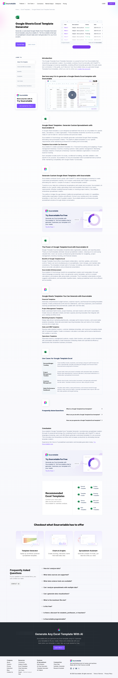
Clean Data (57, 664)
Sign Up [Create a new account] (111, 3)
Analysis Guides (22, 664)
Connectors (40, 3)
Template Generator (42, 668)
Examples (19, 76)
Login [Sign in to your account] (103, 3)
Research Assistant (59, 668)
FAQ (19, 674)
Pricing (65, 3)
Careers (9, 664)
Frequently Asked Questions (24, 85)
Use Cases (31, 3)
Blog (8, 670)
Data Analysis (40, 664)
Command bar (58, 662)
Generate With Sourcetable (24, 66)
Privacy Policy (108, 673)
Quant (25, 672)
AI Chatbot (40, 670)
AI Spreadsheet (41, 662)
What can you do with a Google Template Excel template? (84, 414)
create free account (84, 69)
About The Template (22, 62)
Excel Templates (25, 9)
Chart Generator (22, 668)
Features (23, 3)
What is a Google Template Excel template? (84, 409)
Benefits (19, 71)
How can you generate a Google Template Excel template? (84, 420)
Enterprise (58, 3)
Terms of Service (98, 673)
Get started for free (26, 106)
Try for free (20, 44)
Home (17, 9)
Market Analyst (49, 3)
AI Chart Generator (42, 666)
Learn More (59, 648)
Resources (21, 660)
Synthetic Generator (59, 666)
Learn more (31, 44)
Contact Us (15, 584)
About (8, 662)
